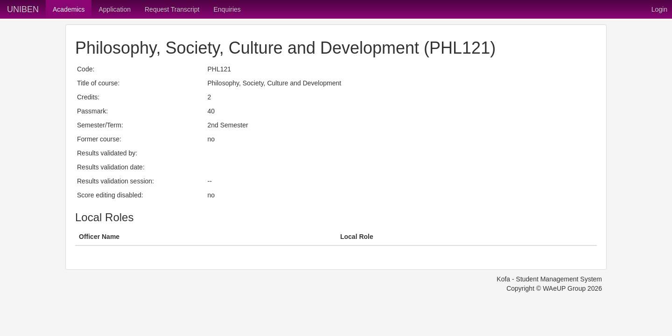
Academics (68, 9)
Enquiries (226, 9)
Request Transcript (172, 9)
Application (114, 9)
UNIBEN (23, 9)
